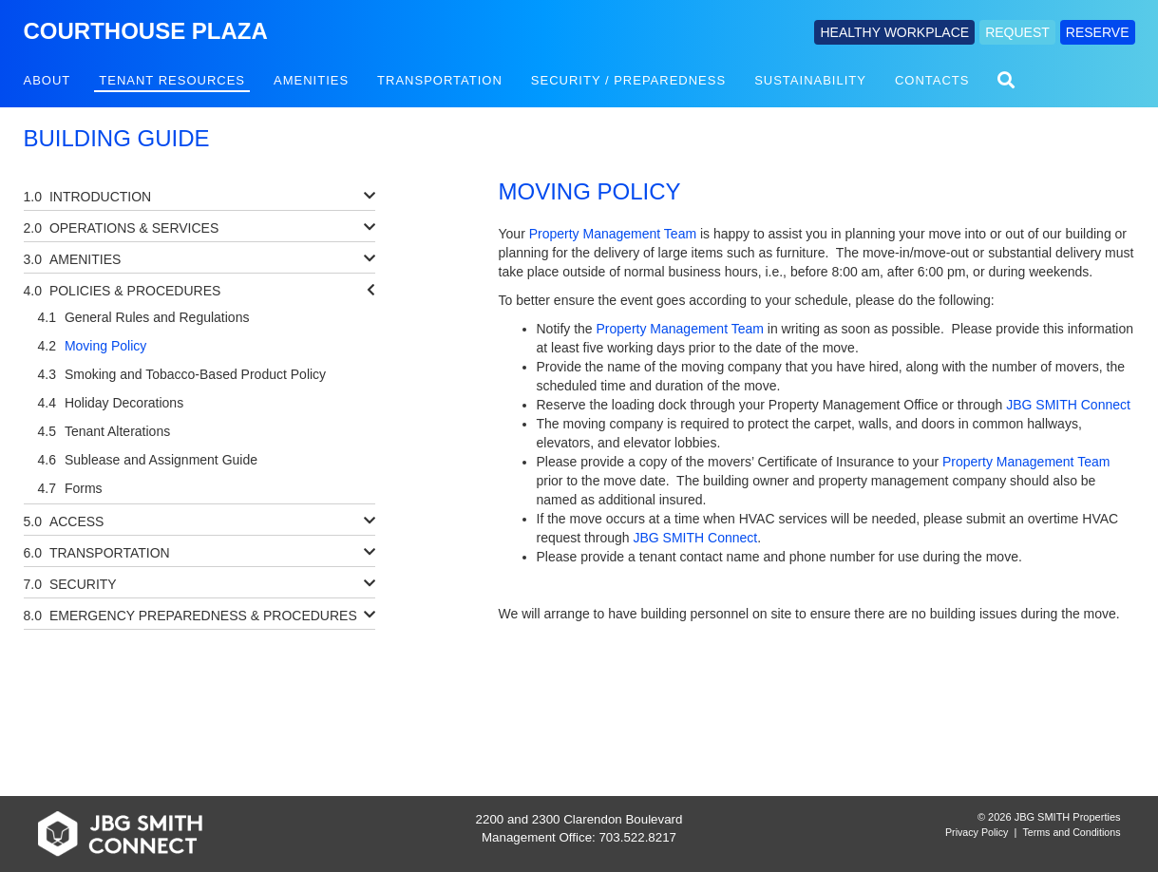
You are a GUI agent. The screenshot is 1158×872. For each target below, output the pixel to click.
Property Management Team (612, 233)
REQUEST (1017, 32)
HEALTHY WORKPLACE (894, 32)
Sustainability (810, 80)
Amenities (311, 80)
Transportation (440, 80)
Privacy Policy (976, 832)
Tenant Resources (172, 80)
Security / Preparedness (628, 80)
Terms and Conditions (1071, 832)
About (47, 80)
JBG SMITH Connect (1068, 404)
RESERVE (1098, 32)
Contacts (932, 80)
